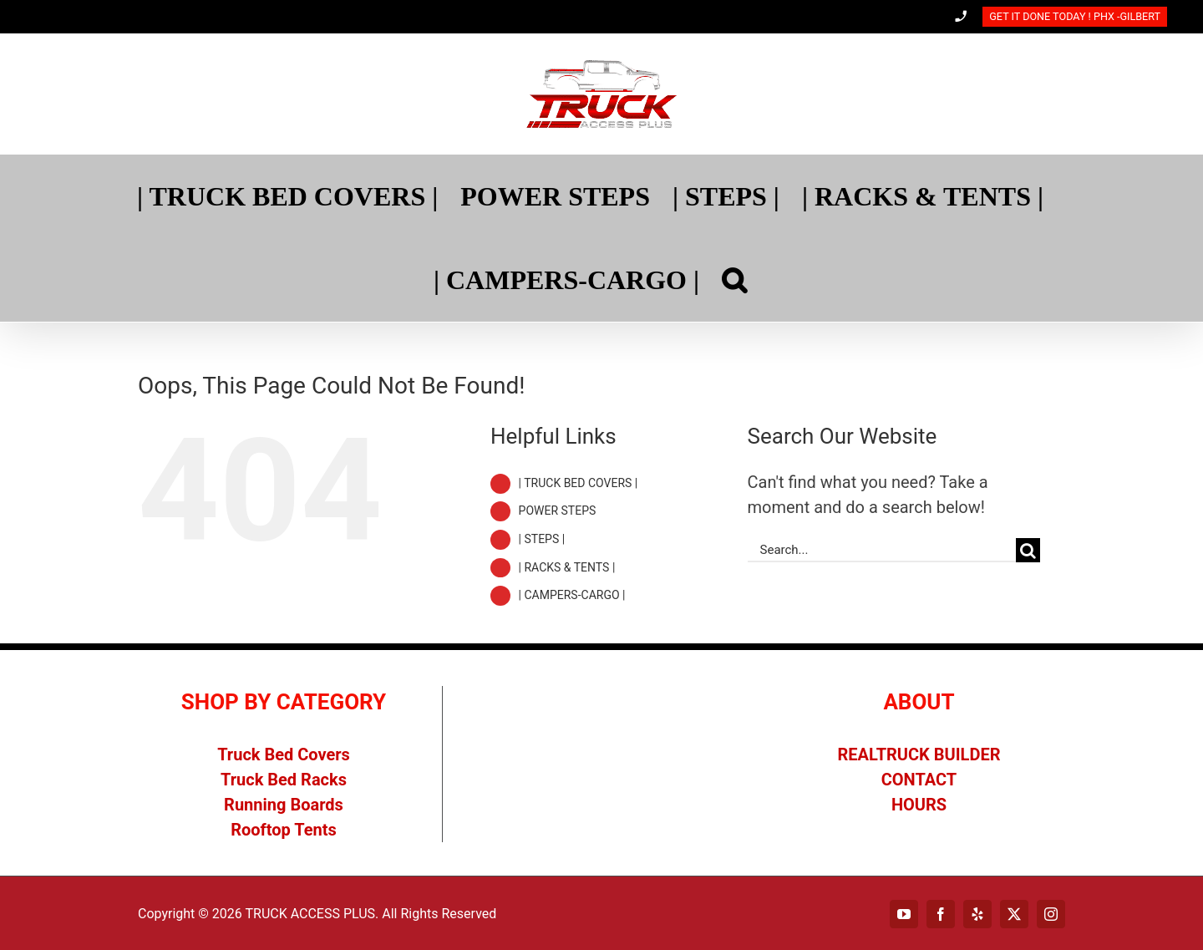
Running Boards (283, 805)
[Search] (734, 280)
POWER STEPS (557, 510)
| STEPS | (542, 539)
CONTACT (919, 780)
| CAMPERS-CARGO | (572, 595)
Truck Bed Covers (283, 754)
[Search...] (882, 550)
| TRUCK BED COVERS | (578, 483)
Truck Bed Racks (284, 780)
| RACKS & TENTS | (567, 567)
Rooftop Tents (284, 830)
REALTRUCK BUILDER (919, 754)
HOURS (919, 805)
